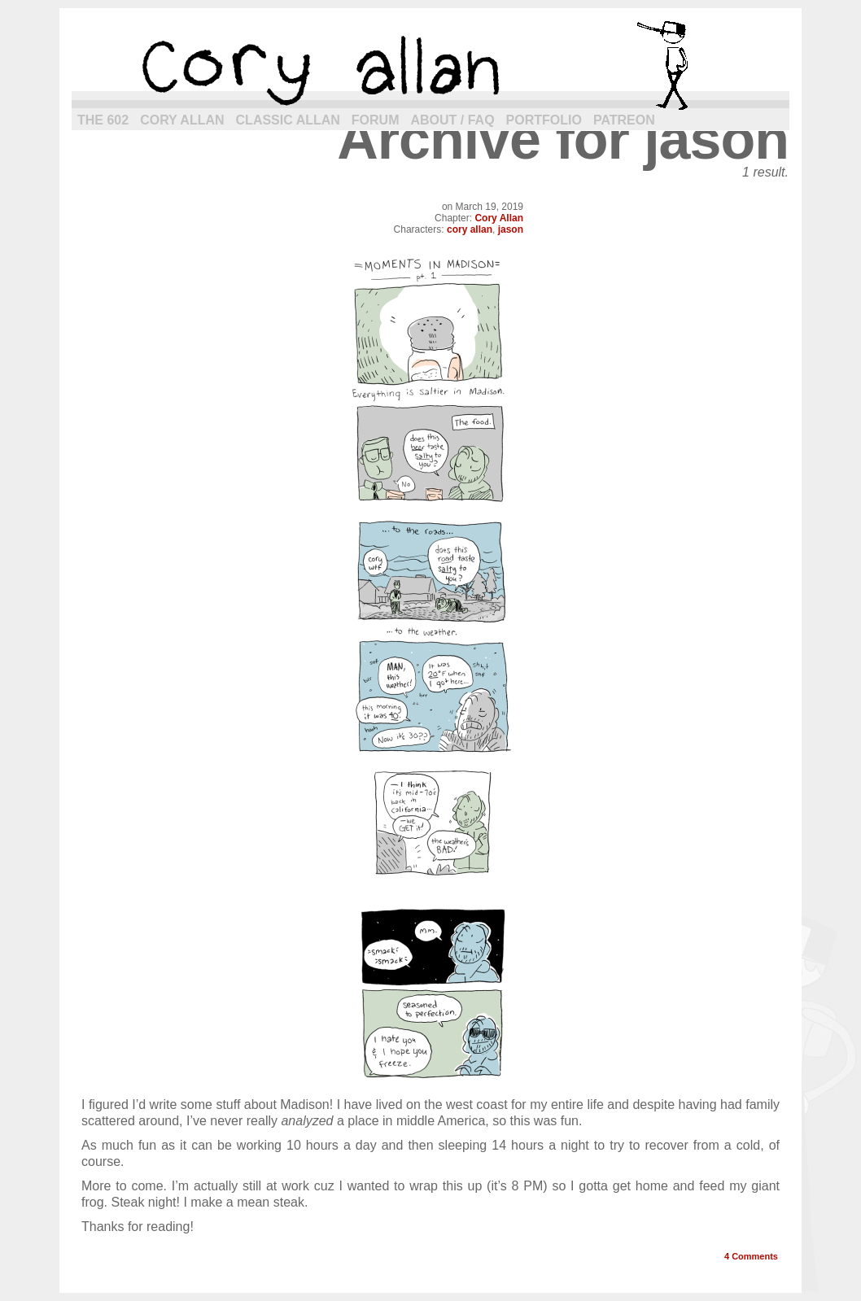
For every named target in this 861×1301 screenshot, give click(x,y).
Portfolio (544, 120)
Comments (751, 1256)
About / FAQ (453, 120)
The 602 (103, 120)
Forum (376, 120)
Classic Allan (288, 120)
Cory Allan (182, 120)
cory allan (430, 65)
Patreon (624, 120)
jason (510, 229)
